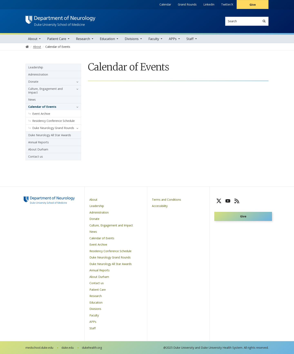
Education (107, 39)
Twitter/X (227, 4)
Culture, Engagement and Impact (45, 90)
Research (83, 39)
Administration (38, 74)
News (32, 99)
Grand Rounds (187, 4)
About (32, 39)
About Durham (38, 149)
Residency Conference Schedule (53, 121)
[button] (76, 81)
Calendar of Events (42, 107)
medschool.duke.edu (39, 348)
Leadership (35, 67)
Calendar (165, 4)
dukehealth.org (92, 348)
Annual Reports (38, 142)
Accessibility (160, 206)
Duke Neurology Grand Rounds (53, 128)
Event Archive (41, 114)
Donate (33, 81)
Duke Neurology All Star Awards (49, 135)
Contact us (35, 156)
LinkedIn (208, 4)
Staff (190, 39)
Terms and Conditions (166, 199)
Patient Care (56, 39)
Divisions (132, 39)
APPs (173, 39)
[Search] (264, 21)
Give (252, 5)
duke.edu (67, 348)
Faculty (153, 39)
